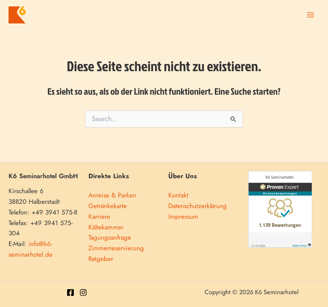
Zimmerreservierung (116, 248)
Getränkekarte (107, 206)
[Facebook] (70, 292)
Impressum (183, 216)
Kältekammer (105, 227)
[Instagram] (83, 292)
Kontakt (178, 195)
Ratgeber (100, 259)
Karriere (99, 216)
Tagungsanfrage (109, 237)
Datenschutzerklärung (197, 206)
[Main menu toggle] (310, 15)
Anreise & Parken (112, 195)
